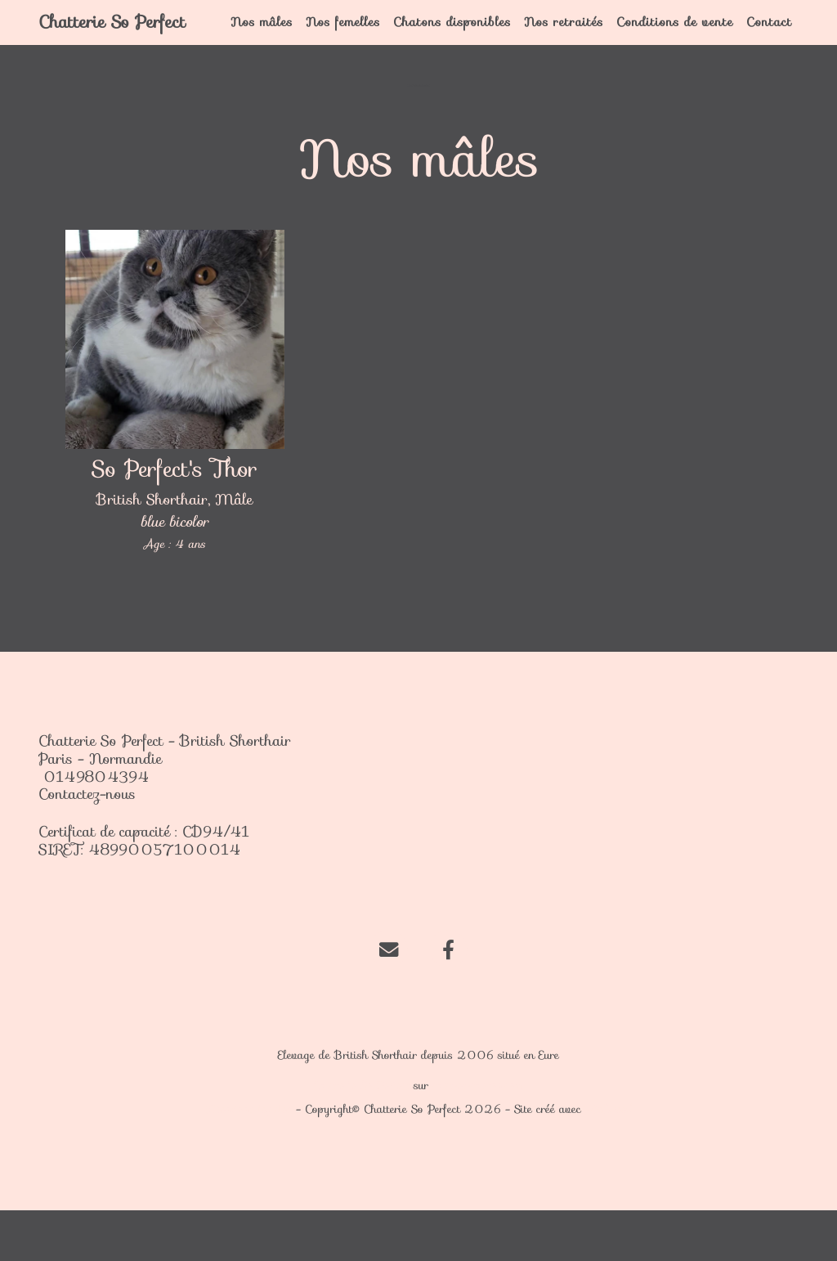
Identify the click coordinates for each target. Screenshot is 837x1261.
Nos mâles (286, 47)
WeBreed (609, 1160)
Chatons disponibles (452, 47)
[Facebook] (448, 998)
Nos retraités (566, 47)
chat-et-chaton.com (478, 1136)
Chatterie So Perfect (109, 47)
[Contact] (389, 998)
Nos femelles (361, 47)
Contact (769, 38)
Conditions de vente (666, 47)
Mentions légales (248, 1160)
